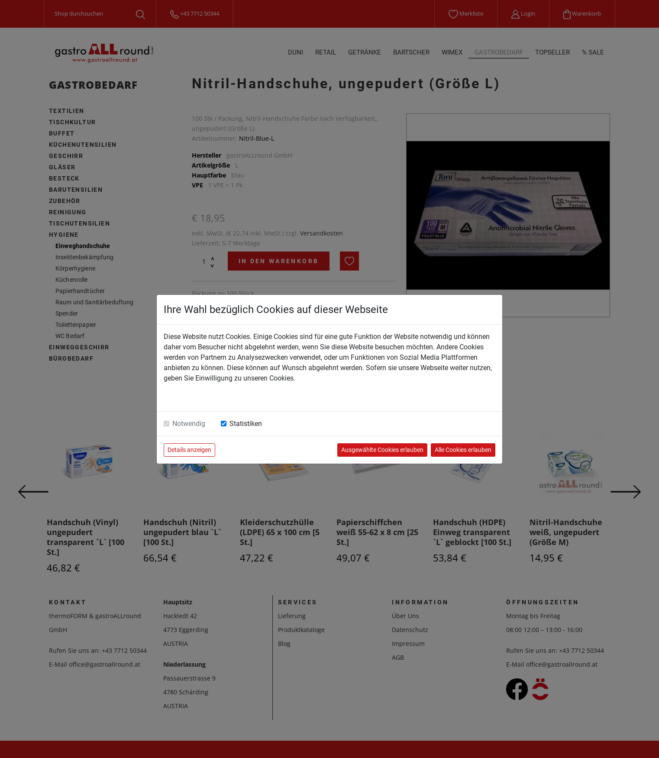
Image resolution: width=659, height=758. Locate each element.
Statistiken (245, 423)
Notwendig (188, 423)
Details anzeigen (189, 449)
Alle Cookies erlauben (463, 449)
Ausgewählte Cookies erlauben (382, 449)
